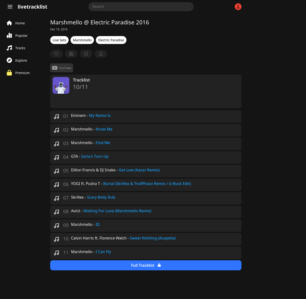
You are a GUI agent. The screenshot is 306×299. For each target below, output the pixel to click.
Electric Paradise (111, 40)
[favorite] (56, 54)
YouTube (61, 68)
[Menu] (10, 6)
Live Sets (59, 40)
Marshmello (82, 40)
